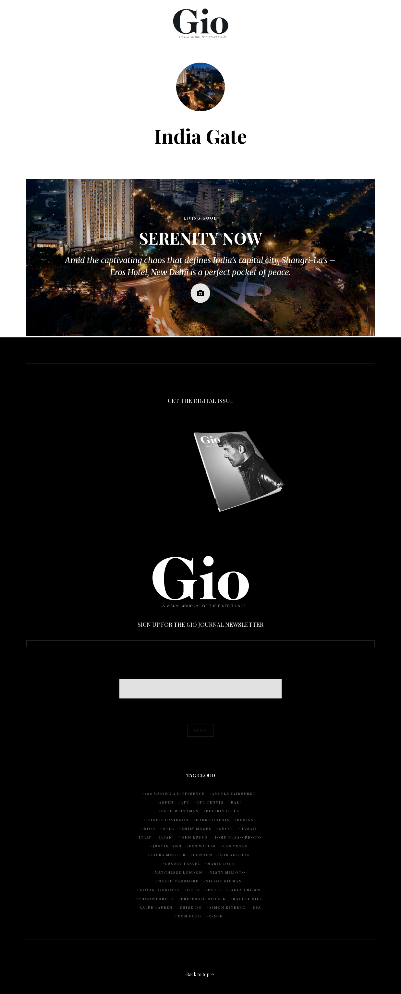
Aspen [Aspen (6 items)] (166, 802)
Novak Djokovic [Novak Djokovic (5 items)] (160, 890)
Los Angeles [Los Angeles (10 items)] (235, 855)
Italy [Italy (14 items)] (145, 837)
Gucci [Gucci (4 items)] (226, 828)
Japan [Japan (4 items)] (165, 837)
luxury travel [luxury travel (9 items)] (182, 863)
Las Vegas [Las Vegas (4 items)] (235, 846)
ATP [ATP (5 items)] (185, 802)
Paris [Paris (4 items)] (214, 890)
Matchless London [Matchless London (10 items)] (178, 872)
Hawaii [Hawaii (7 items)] (248, 828)
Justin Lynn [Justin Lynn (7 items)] (167, 846)
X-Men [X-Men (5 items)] (216, 916)
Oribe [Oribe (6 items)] (194, 890)
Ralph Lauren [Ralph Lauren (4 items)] (156, 907)
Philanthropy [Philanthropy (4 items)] (156, 898)
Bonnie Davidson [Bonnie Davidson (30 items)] (167, 820)
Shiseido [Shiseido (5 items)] (191, 907)
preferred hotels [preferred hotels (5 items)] (203, 898)
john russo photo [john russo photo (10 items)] (238, 837)
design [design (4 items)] (245, 820)
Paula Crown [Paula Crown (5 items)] (244, 890)
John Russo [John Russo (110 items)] (193, 837)
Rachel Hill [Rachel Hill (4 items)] (247, 898)
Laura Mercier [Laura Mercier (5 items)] (168, 855)
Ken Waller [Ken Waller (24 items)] (202, 846)
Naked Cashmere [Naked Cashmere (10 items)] (178, 881)
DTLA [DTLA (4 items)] (169, 828)
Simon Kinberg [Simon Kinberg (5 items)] (227, 907)
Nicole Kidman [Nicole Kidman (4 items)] (224, 881)
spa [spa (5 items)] (257, 907)
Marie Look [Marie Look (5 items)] (221, 863)
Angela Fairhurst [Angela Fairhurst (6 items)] (234, 793)
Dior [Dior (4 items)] (149, 828)
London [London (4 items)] (203, 855)
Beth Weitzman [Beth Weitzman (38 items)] (180, 811)
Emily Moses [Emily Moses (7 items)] (197, 828)
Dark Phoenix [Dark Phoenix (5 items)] (213, 820)
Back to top (200, 974)
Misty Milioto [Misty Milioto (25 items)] (228, 872)
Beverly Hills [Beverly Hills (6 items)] (222, 811)
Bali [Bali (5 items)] (236, 802)
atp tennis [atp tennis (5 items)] (210, 802)
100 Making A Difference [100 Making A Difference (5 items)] (175, 793)
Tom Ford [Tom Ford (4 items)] (189, 916)
